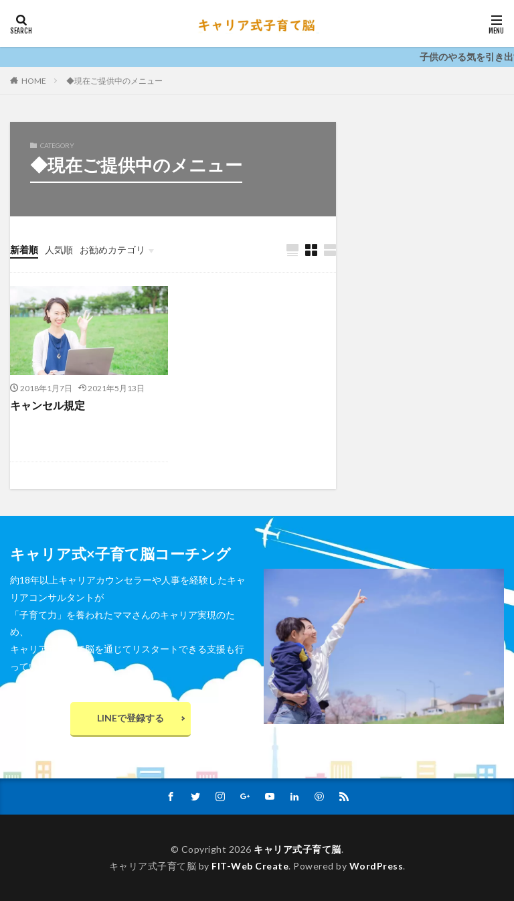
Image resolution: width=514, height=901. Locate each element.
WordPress (376, 866)
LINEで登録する (130, 717)
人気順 (59, 249)
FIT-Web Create (249, 866)
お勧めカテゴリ (112, 249)
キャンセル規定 (47, 405)
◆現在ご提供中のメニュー (114, 81)
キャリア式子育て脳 (297, 849)
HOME (33, 80)
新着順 (24, 249)
